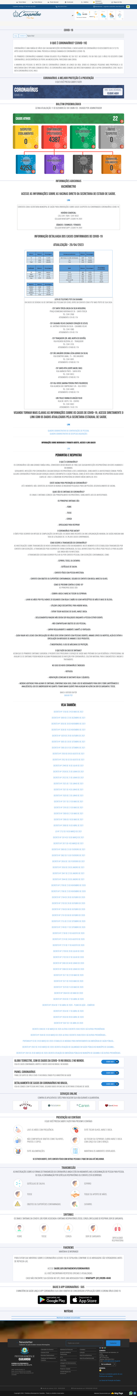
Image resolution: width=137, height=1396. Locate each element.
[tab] (72, 15)
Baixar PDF (68, 695)
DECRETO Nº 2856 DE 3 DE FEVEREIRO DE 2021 (68, 861)
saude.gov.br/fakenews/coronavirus (72, 1268)
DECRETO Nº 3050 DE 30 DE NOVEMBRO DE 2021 (68, 723)
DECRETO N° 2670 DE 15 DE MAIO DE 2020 (68, 987)
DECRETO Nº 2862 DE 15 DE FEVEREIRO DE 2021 (68, 855)
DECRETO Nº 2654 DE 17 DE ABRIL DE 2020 (68, 1011)
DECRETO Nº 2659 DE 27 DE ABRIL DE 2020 (68, 999)
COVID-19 (23, 36)
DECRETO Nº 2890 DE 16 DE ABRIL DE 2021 (68, 825)
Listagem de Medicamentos (68, 1363)
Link (68, 200)
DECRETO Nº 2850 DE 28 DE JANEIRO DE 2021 (68, 867)
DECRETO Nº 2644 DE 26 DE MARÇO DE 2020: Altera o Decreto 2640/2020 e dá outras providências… (68, 1035)
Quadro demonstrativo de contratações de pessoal (68, 430)
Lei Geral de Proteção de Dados (109, 1380)
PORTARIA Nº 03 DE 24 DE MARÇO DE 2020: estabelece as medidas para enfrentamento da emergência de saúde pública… (68, 1041)
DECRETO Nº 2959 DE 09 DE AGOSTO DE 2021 (68, 753)
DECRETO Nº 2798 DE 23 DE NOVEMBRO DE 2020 (68, 891)
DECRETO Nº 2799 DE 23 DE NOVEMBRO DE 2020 (68, 885)
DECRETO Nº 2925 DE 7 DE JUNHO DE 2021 (68, 783)
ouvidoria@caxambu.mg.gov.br (111, 1361)
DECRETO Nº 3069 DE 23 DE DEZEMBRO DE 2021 (68, 717)
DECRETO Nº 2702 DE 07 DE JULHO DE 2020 (68, 957)
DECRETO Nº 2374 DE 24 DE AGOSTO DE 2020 (68, 939)
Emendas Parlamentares (47, 1355)
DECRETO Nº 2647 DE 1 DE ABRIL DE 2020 (68, 1023)
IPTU (61, 1357)
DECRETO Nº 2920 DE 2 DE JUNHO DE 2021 (68, 795)
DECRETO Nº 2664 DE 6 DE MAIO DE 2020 (68, 993)
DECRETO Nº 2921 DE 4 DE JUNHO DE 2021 (68, 789)
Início (15, 36)
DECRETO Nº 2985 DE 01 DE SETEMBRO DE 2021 (68, 747)
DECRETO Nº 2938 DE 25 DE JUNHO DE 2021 (68, 771)
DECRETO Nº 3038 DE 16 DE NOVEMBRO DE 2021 (68, 729)
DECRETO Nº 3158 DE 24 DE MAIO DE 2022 (68, 711)
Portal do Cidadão (65, 1369)
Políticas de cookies (106, 1376)
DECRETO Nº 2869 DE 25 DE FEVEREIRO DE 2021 (68, 849)
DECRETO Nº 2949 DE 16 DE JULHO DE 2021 (68, 765)
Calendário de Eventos (47, 1349)
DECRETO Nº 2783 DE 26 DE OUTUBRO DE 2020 (68, 903)
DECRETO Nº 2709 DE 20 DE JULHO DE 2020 (68, 951)
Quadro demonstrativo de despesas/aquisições (68, 433)
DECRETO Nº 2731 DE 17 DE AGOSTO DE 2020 (68, 945)
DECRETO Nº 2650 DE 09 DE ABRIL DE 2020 (68, 1017)
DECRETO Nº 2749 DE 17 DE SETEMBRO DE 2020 (68, 927)
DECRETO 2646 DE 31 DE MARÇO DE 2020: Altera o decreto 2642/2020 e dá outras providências (68, 1029)
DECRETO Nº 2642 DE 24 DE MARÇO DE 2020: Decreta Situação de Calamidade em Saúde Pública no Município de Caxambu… (68, 1047)
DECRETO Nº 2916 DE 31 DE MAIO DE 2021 (68, 807)
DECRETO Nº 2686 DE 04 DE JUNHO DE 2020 (68, 969)
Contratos (82, 1349)
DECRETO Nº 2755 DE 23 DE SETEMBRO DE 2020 (68, 921)
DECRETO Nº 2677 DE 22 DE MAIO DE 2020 (68, 975)
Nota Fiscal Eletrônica (86, 1355)
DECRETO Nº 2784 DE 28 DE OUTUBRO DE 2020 (68, 897)
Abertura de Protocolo (66, 1349)
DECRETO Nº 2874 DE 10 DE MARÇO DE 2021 (68, 837)
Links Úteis (63, 1360)
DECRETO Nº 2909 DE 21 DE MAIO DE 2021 (68, 813)
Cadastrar (113, 1343)
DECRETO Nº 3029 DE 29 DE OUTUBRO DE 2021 (68, 735)
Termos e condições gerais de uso (110, 1374)
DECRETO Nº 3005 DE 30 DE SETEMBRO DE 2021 (68, 741)
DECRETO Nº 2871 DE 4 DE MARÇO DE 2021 (68, 843)
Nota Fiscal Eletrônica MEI (87, 1358)
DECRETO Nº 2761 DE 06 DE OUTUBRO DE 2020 (68, 915)
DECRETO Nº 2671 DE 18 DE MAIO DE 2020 (68, 981)
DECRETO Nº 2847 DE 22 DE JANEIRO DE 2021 (68, 873)
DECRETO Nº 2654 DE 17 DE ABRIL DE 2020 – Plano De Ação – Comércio (68, 1005)
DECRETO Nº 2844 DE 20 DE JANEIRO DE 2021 (68, 879)
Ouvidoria (63, 1366)
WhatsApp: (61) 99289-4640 (98, 1278)
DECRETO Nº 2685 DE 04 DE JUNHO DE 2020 (68, 963)
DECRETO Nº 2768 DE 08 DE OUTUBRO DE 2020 (68, 909)
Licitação (82, 1352)
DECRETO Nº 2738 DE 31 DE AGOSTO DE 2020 (68, 933)
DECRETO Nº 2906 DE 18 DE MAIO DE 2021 (68, 819)
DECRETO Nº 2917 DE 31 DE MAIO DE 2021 (68, 801)
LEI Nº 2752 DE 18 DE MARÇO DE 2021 (68, 831)
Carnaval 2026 (45, 1352)
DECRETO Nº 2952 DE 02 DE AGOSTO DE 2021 (68, 759)
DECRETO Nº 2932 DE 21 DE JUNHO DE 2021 (68, 777)
